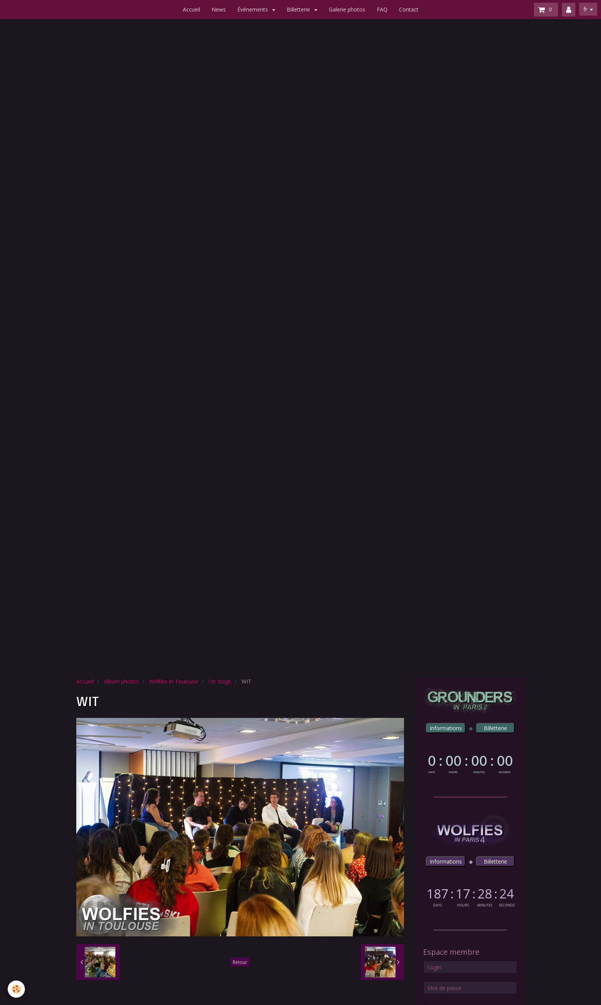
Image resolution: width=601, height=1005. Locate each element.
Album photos (121, 681)
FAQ (382, 9)
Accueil (191, 9)
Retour (240, 962)
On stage (220, 681)
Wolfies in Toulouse (173, 681)
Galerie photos (347, 9)
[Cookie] (16, 989)
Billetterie (299, 9)
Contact (409, 9)
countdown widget (470, 762)
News (219, 9)
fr (585, 9)
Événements (253, 9)
